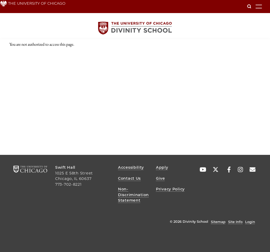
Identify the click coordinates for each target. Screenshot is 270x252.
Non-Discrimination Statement (133, 195)
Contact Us (129, 178)
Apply (162, 167)
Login (250, 222)
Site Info (235, 222)
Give (160, 178)
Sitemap (218, 222)
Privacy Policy (170, 189)
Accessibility (131, 167)
